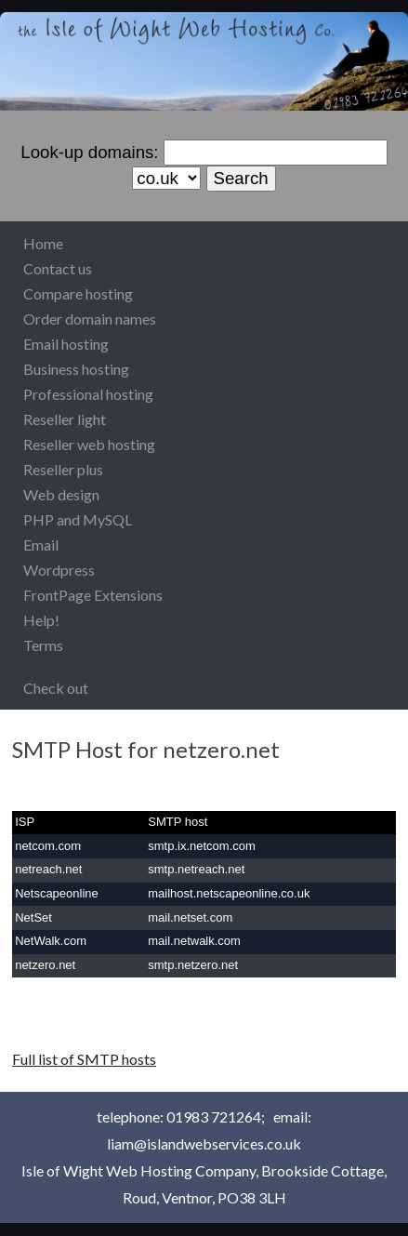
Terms (43, 645)
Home (43, 243)
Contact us (57, 268)
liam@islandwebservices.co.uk (204, 1143)
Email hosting (66, 343)
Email (41, 544)
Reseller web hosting (89, 444)
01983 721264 (213, 1116)
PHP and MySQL (77, 519)
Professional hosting (88, 394)
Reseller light (64, 419)
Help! (41, 620)
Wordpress (59, 569)
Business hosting (76, 369)
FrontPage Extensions (93, 595)
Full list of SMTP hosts (84, 1059)
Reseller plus (63, 469)
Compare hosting (78, 293)
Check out (55, 688)
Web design (61, 494)
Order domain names (89, 318)
